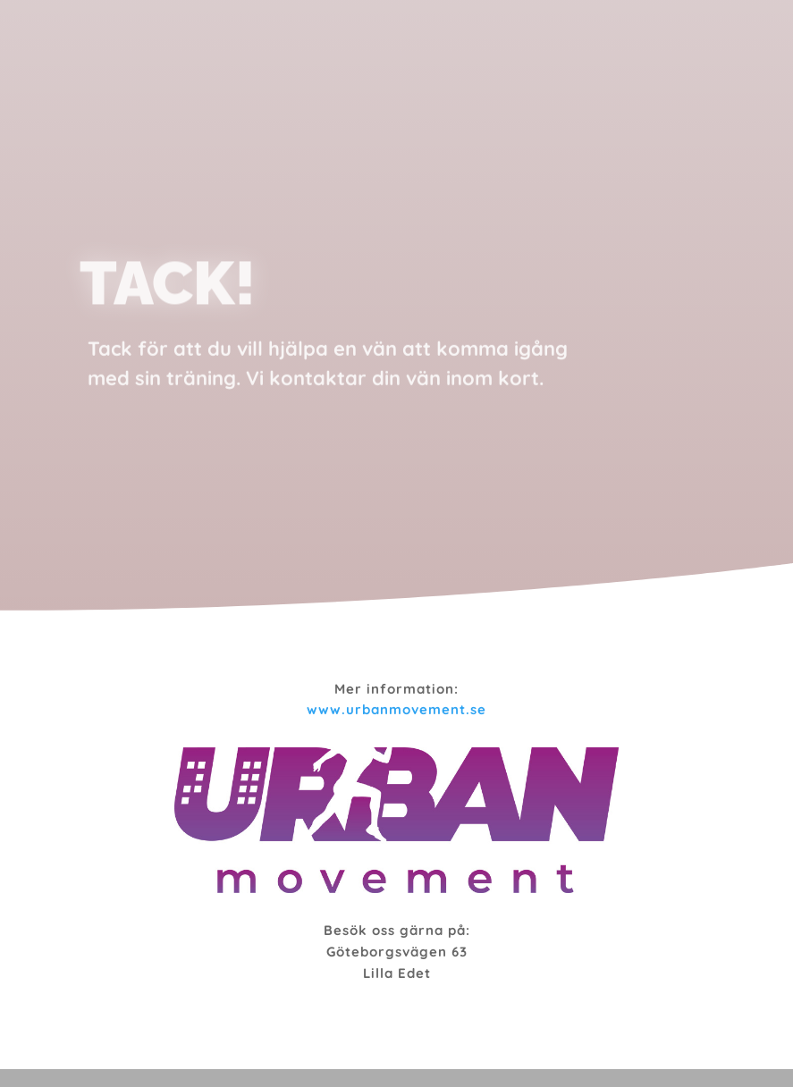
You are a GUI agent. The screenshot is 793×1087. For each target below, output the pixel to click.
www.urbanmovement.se (396, 709)
